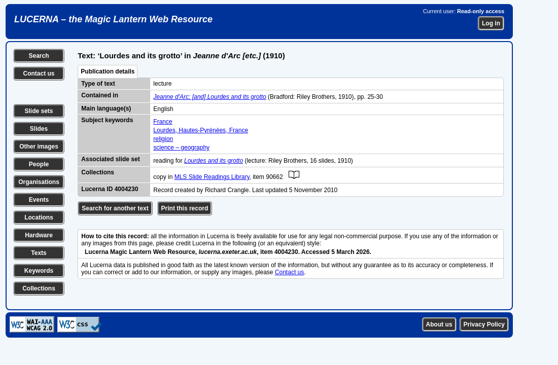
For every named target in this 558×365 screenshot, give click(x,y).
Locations (38, 217)
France (162, 121)
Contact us (38, 73)
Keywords (38, 270)
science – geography (181, 147)
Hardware (39, 235)
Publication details (107, 71)
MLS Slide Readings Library (212, 176)
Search (38, 55)
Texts (38, 253)
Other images (38, 146)
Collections (38, 288)
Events (39, 199)
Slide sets (38, 111)
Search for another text (115, 208)
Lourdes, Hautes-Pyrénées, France (200, 130)
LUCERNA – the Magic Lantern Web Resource (113, 19)
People (39, 164)
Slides (39, 128)
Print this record (184, 208)
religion (163, 138)
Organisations (38, 182)
